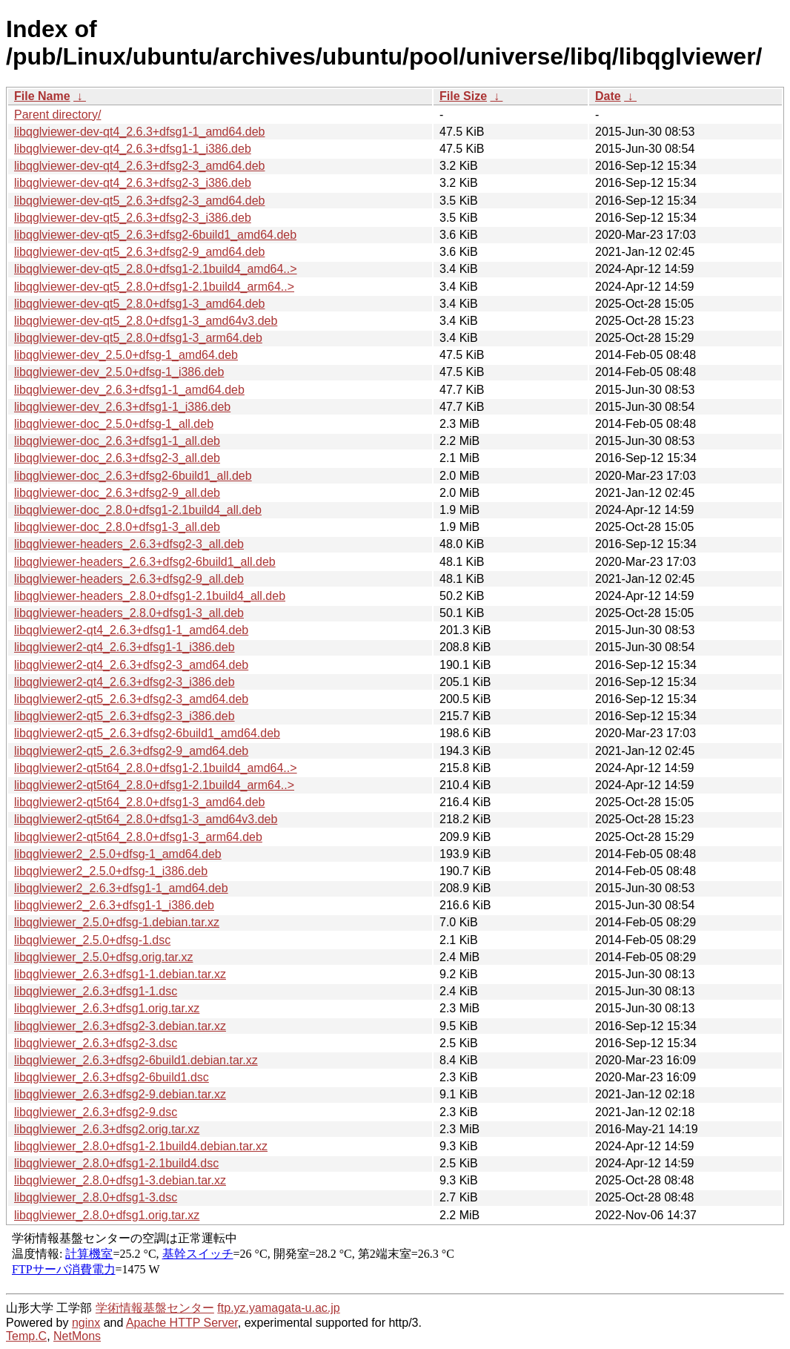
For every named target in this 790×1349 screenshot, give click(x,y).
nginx (86, 1322)
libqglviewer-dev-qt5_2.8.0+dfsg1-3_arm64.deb (138, 338)
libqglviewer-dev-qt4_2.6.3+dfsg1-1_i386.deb (132, 148)
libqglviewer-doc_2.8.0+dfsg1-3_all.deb (117, 527)
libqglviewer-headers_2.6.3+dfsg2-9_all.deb (129, 579)
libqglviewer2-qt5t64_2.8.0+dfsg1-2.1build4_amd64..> (155, 768)
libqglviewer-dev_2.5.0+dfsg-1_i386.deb (119, 372)
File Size (463, 96)
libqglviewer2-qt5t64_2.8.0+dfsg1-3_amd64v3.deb (145, 819)
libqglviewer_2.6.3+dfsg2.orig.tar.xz (106, 1129)
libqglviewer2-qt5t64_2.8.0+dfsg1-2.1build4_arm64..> (154, 785)
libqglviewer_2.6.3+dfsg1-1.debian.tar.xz (120, 974)
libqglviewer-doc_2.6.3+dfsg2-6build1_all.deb (133, 475)
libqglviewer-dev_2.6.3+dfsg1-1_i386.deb (122, 406)
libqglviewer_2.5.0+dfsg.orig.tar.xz (103, 957)
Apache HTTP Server (182, 1322)
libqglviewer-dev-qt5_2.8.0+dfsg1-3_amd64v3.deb (145, 320)
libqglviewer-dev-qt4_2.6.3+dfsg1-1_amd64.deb (139, 131)
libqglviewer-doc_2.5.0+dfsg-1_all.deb (113, 424)
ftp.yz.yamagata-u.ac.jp (278, 1308)
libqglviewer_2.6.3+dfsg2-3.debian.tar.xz (120, 1026)
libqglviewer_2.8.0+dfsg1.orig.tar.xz (106, 1215)
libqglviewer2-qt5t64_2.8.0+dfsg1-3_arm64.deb (138, 837)
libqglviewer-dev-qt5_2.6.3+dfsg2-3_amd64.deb (139, 200)
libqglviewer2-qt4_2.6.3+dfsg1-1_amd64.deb (131, 630)
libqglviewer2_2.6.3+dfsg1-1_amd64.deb (121, 888)
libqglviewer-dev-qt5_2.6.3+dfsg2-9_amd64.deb (139, 251)
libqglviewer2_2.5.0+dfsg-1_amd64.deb (118, 854)
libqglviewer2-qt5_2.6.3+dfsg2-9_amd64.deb (131, 751)
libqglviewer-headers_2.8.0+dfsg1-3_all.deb (129, 613)
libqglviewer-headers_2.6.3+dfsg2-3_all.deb (129, 544)
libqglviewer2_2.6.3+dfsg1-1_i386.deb (114, 905)
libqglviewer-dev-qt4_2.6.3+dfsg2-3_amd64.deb (139, 165)
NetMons (77, 1336)
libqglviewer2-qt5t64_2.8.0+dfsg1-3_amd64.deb (139, 802)
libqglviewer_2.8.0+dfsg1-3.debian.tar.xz (120, 1180)
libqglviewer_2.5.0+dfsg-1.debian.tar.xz (116, 922)
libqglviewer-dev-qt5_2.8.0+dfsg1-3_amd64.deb (139, 303)
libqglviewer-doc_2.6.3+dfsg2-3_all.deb (117, 458)
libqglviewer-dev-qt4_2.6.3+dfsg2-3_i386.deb (132, 183)
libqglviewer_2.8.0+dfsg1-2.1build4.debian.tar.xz (141, 1146)
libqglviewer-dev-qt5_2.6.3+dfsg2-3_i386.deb (132, 217)
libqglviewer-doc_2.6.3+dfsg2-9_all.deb (117, 493)
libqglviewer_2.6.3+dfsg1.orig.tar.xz (106, 1008)
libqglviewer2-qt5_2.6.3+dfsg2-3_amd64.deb (131, 699)
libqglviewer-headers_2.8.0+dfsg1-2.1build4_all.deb (149, 596)
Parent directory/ (57, 114)
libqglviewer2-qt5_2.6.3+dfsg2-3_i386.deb (124, 716)
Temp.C (26, 1336)
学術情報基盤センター (155, 1308)
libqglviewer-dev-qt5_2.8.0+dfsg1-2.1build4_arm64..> (154, 286)
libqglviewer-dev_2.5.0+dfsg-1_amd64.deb (126, 355)
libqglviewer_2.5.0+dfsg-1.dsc (92, 940)
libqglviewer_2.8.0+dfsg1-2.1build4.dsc (116, 1163)
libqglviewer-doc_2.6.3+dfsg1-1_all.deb (117, 441)
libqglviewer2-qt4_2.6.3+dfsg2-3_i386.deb (124, 682)
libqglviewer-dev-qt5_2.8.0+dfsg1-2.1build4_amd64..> (155, 269)
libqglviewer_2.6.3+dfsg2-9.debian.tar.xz (120, 1094)
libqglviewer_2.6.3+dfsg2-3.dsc (95, 1043)
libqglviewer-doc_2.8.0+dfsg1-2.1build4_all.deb (138, 510)
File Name (42, 96)
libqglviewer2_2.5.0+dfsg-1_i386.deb (111, 871)
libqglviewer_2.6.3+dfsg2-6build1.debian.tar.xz (136, 1060)
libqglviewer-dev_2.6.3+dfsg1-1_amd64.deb (129, 389)
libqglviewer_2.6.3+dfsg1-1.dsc (95, 991)
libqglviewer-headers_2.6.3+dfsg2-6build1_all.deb (145, 561)
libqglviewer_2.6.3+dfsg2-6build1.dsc (111, 1077)
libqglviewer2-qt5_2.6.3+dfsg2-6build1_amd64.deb (147, 733)
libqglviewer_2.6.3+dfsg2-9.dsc (95, 1112)
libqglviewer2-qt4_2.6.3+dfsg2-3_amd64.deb (131, 665)
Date (608, 96)
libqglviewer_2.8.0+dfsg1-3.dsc (95, 1197)
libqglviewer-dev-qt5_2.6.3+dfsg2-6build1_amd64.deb (155, 234)
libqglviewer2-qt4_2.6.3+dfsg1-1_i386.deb (124, 647)
